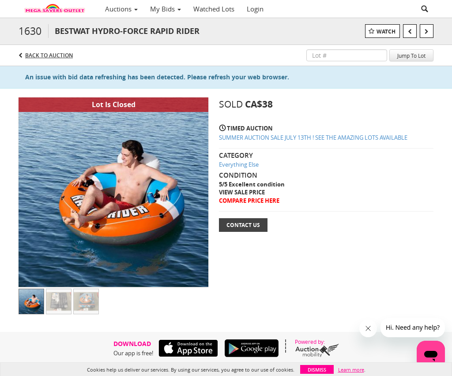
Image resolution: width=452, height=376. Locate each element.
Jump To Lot (411, 55)
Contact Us (243, 225)
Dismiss (317, 369)
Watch (386, 31)
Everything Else (239, 164)
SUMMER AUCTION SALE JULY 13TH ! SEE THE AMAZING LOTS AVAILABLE (313, 137)
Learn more (351, 369)
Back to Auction (49, 55)
